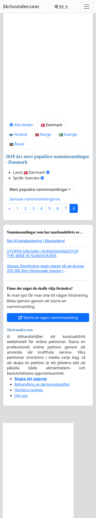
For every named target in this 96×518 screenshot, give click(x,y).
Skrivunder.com (21, 6)
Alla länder (21, 124)
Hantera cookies (28, 389)
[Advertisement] (48, 68)
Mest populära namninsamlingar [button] (38, 189)
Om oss (21, 395)
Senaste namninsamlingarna (34, 199)
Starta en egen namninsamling (48, 317)
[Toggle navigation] (86, 6)
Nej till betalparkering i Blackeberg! (36, 241)
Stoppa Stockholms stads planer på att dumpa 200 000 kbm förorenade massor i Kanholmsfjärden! (45, 270)
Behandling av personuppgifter (42, 384)
